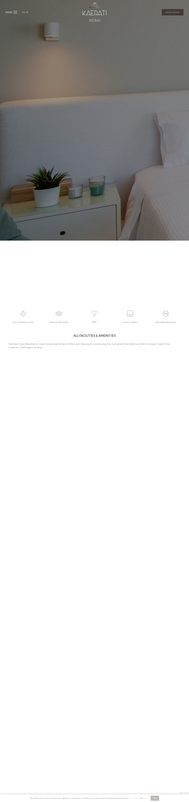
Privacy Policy (134, 798)
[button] (11, 12)
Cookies (146, 798)
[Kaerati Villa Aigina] (94, 12)
